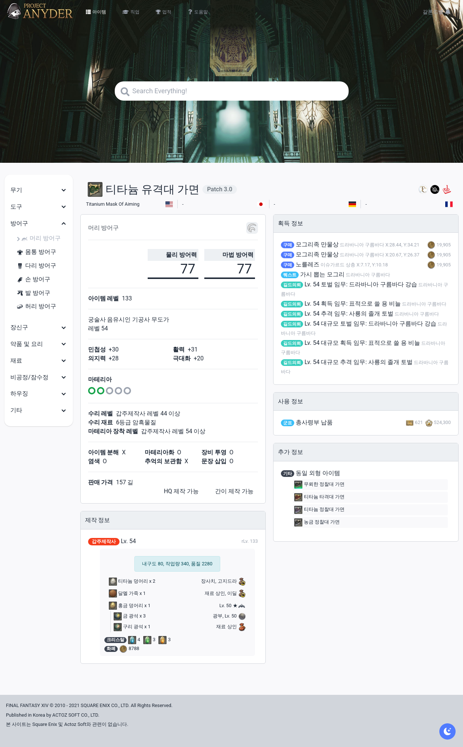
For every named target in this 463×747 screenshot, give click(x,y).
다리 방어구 (36, 266)
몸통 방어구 (36, 252)
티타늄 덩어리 (128, 581)
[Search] (232, 91)
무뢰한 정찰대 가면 (319, 485)
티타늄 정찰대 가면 (319, 510)
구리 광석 (128, 626)
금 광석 (126, 616)
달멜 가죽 (123, 593)
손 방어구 (33, 279)
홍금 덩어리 (126, 605)
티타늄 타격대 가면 (319, 497)
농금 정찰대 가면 (317, 522)
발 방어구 (33, 293)
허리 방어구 (36, 306)
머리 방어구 (41, 238)
